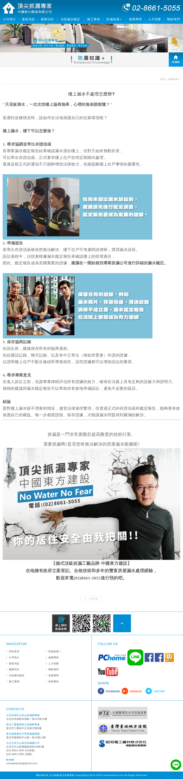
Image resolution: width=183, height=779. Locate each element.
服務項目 (47, 19)
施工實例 (93, 19)
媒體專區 (135, 19)
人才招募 (154, 19)
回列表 (91, 598)
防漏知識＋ (114, 19)
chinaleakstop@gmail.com (21, 763)
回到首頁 (14, 651)
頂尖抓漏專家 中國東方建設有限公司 (27, 8)
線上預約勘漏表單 (61, 623)
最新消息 (28, 19)
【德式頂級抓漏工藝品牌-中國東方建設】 (91, 563)
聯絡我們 (173, 19)
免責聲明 (54, 675)
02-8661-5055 (151, 7)
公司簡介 (9, 19)
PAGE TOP (122, 623)
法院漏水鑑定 (70, 19)
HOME (176, 59)
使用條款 (54, 681)
